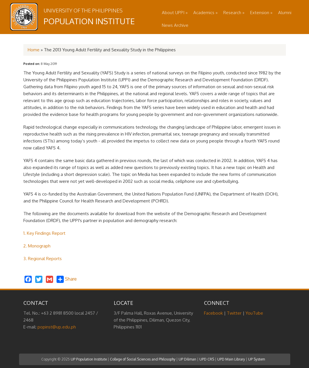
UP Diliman (187, 359)
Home (34, 49)
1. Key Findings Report (44, 233)
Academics (205, 12)
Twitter (234, 313)
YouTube (254, 313)
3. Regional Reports (42, 258)
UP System (256, 359)
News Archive (175, 25)
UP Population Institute (89, 359)
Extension (261, 12)
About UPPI (175, 12)
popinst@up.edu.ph (57, 327)
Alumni (284, 12)
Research (233, 12)
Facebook (213, 313)
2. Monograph (36, 246)
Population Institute (89, 21)
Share (67, 279)
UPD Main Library (231, 359)
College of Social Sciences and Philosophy (142, 359)
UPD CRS (206, 359)
